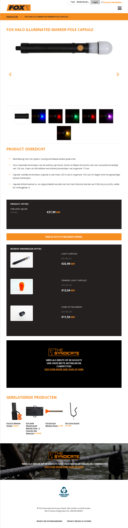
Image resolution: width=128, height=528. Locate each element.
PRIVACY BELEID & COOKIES (79, 521)
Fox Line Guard (72, 423)
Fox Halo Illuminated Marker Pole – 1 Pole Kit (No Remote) (33, 428)
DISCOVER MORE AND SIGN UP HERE (64, 369)
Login (95, 2)
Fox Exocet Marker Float (52, 424)
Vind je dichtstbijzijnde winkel (64, 236)
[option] (64, 48)
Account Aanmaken (112, 2)
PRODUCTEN (12, 16)
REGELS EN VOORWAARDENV (49, 521)
